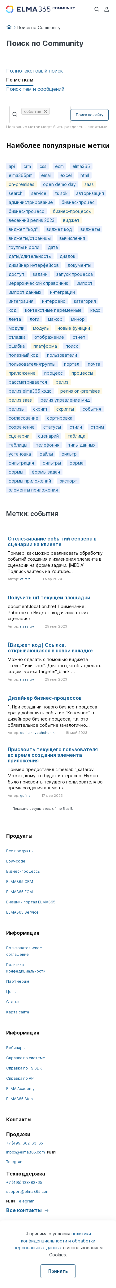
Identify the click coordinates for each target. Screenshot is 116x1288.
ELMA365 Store (20, 1098)
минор (78, 319)
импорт (84, 283)
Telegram (15, 1161)
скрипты (65, 409)
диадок (67, 256)
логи (34, 319)
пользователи (62, 355)
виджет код (59, 229)
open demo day (59, 184)
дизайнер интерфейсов (34, 265)
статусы (52, 427)
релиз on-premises (80, 391)
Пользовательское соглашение (24, 951)
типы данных (82, 445)
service (38, 193)
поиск (72, 346)
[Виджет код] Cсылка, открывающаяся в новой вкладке (50, 648)
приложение (22, 373)
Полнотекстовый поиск (34, 71)
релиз (62, 382)
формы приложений (30, 480)
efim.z (25, 579)
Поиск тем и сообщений (35, 89)
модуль (41, 328)
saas (89, 184)
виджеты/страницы (30, 238)
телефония (47, 445)
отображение (49, 337)
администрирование (31, 202)
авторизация (90, 193)
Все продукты (19, 851)
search (16, 193)
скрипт (40, 409)
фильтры (52, 462)
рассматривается (28, 382)
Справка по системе (25, 1058)
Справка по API (20, 1078)
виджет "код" (23, 229)
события (92, 409)
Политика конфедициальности (25, 967)
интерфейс (53, 301)
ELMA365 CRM (19, 881)
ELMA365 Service (22, 912)
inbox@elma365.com (25, 1152)
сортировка (59, 418)
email (46, 175)
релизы (16, 409)
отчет (79, 337)
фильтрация (21, 462)
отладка (17, 337)
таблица (76, 436)
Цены (11, 991)
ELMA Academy (20, 1088)
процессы (82, 373)
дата (53, 247)
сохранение (22, 427)
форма (77, 462)
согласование (23, 418)
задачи (40, 274)
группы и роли (24, 247)
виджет (71, 220)
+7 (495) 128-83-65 (24, 1182)
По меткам (19, 80)
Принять (58, 1271)
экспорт (68, 480)
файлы (46, 454)
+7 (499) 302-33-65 (24, 1143)
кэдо (95, 310)
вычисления (72, 238)
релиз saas (20, 400)
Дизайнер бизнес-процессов (45, 698)
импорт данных (25, 292)
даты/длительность (30, 256)
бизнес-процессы (72, 211)
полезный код (23, 355)
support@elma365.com (27, 1191)
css (43, 166)
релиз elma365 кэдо (30, 391)
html (84, 175)
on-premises (21, 184)
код (12, 310)
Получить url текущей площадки (49, 597)
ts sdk (61, 193)
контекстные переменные (53, 310)
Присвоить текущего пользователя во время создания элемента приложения (53, 755)
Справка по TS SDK (24, 1068)
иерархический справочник (38, 283)
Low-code (15, 861)
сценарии (19, 436)
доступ (16, 274)
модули (16, 328)
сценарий (48, 436)
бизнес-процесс (26, 211)
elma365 (81, 166)
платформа (45, 346)
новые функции (74, 328)
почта (94, 364)
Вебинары (15, 1047)
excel (66, 175)
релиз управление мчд (65, 400)
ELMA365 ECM (19, 891)
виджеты (90, 229)
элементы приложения (33, 489)
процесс (53, 373)
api (12, 166)
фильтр (69, 454)
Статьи (12, 1001)
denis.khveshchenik (37, 732)
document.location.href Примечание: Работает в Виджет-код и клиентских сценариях (48, 612)
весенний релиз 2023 (31, 220)
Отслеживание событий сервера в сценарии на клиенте (52, 541)
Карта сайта (17, 1012)
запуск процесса (74, 274)
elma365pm (20, 175)
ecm (59, 166)
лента (15, 319)
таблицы (18, 445)
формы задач (46, 471)
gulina (25, 795)
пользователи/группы (32, 364)
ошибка (17, 346)
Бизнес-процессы (23, 871)
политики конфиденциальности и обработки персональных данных (54, 1240)
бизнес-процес (78, 202)
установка (20, 454)
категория (85, 301)
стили (76, 427)
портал (71, 364)
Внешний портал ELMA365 (30, 902)
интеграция (21, 301)
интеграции (62, 292)
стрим (97, 427)
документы (79, 265)
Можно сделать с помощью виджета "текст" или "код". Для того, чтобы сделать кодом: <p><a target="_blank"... (54, 665)
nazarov (27, 626)
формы (16, 471)
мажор (55, 319)
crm (27, 166)
